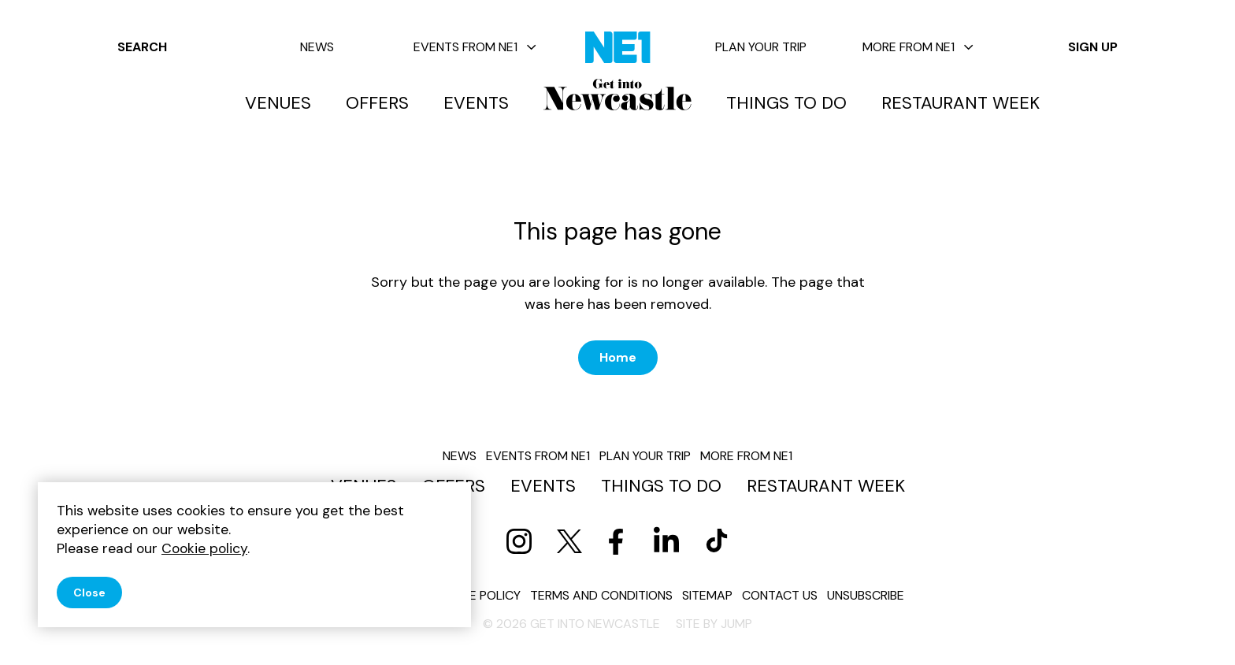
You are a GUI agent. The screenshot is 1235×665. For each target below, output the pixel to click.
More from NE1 (918, 47)
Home (617, 357)
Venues (278, 103)
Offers (377, 103)
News (317, 47)
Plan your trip (761, 47)
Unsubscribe (865, 595)
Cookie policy (476, 595)
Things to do (786, 103)
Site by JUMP (714, 623)
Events (476, 103)
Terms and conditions (601, 595)
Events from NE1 (475, 47)
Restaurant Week (960, 103)
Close (89, 592)
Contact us (780, 595)
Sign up (1093, 47)
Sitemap (707, 595)
